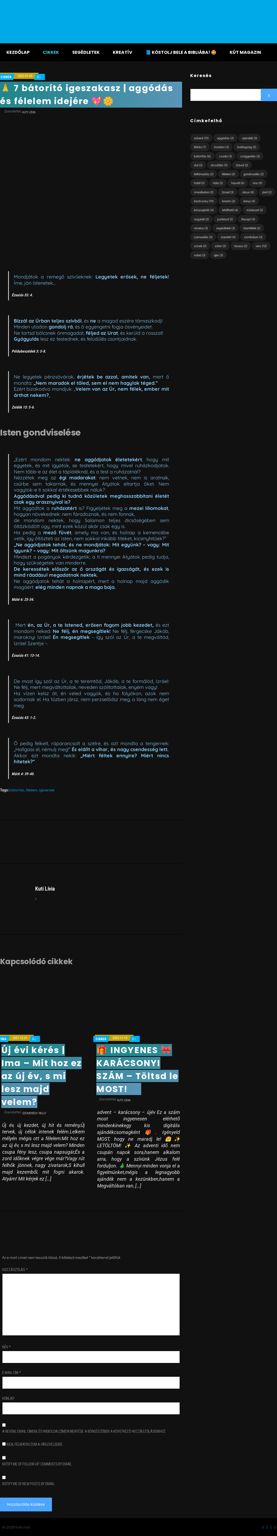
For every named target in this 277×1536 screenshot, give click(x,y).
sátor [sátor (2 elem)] (220, 246)
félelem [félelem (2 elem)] (228, 174)
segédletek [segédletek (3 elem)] (225, 228)
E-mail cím (11, 1373)
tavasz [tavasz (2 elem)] (240, 246)
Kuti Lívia (28, 112)
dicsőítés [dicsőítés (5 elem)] (219, 165)
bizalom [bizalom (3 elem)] (221, 147)
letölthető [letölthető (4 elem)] (230, 210)
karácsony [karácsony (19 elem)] (204, 201)
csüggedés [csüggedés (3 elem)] (250, 156)
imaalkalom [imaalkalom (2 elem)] (203, 192)
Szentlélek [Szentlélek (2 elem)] (251, 228)
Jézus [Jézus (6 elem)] (248, 192)
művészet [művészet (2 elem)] (254, 210)
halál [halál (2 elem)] (199, 183)
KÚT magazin (245, 52)
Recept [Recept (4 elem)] (248, 219)
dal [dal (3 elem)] (198, 165)
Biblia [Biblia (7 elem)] (200, 147)
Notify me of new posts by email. (28, 1484)
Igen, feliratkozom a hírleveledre (32, 1444)
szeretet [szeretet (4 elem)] (228, 237)
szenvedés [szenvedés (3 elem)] (203, 237)
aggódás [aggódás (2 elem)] (225, 138)
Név (6, 1347)
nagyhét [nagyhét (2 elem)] (201, 219)
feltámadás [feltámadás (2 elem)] (203, 174)
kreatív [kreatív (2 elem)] (228, 201)
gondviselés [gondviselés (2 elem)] (253, 174)
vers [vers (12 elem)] (261, 246)
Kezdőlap (17, 52)
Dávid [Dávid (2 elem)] (242, 165)
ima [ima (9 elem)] (257, 183)
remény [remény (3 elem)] (201, 228)
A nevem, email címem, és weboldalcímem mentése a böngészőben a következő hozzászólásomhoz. (84, 1431)
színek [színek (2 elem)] (200, 246)
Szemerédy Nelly (34, 1113)
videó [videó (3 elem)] (199, 255)
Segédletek (86, 52)
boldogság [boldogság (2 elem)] (246, 147)
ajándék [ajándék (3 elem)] (249, 138)
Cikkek (51, 52)
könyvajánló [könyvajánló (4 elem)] (204, 210)
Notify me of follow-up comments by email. (37, 1464)
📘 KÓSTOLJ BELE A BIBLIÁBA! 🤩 (181, 52)
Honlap (8, 1398)
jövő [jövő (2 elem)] (267, 192)
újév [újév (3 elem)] (218, 255)
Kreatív (122, 52)
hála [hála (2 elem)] (218, 183)
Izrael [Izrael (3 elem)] (227, 192)
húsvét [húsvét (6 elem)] (237, 183)
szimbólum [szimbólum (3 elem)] (253, 237)
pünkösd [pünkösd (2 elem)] (225, 219)
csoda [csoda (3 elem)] (225, 156)
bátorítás (16, 789)
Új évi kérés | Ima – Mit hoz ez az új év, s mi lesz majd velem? (41, 1076)
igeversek (46, 789)
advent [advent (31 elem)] (201, 138)
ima (3, 1039)
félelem (31, 789)
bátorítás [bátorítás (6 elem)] (202, 156)
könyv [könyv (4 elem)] (249, 201)
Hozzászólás (15, 1270)
